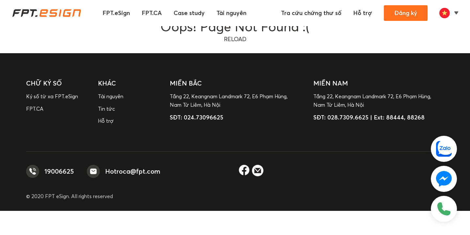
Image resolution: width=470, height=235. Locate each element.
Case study (189, 13)
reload (235, 39)
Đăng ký (405, 13)
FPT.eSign (116, 13)
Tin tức (106, 108)
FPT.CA (152, 13)
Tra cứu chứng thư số (311, 13)
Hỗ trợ (362, 13)
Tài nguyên (231, 13)
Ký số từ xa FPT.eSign (52, 96)
